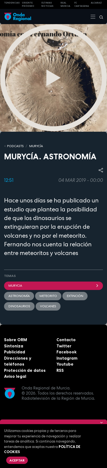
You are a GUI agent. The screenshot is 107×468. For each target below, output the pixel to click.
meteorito (48, 296)
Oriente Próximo (28, 4)
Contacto (66, 339)
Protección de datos (25, 370)
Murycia (53, 285)
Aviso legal (15, 376)
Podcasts (15, 146)
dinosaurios (19, 306)
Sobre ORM (15, 339)
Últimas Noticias (47, 4)
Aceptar (17, 460)
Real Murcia (65, 4)
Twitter (63, 345)
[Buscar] (99, 16)
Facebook (66, 351)
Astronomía (19, 296)
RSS (60, 370)
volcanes (48, 306)
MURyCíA (36, 146)
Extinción (75, 296)
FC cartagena (81, 4)
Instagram (67, 358)
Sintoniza (13, 345)
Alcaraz (96, 2)
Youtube (64, 364)
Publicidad (14, 351)
